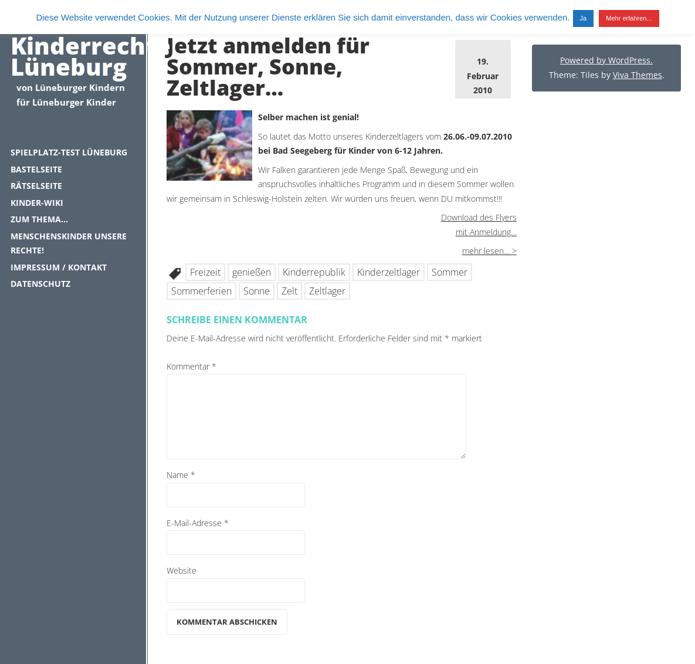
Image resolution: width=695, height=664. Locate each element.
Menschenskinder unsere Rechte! (69, 243)
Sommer (449, 272)
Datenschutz (40, 283)
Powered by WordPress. (606, 60)
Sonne (256, 290)
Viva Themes (637, 74)
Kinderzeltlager (388, 272)
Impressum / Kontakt (59, 267)
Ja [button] (583, 18)
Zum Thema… (39, 219)
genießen (251, 272)
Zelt (289, 290)
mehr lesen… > (489, 250)
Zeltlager (327, 290)
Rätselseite (36, 185)
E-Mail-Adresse (198, 523)
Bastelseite (36, 169)
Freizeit (205, 272)
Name (181, 474)
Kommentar (191, 366)
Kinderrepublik (314, 272)
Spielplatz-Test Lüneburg (69, 152)
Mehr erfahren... (629, 18)
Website (181, 570)
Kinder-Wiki (37, 202)
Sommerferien (201, 290)
